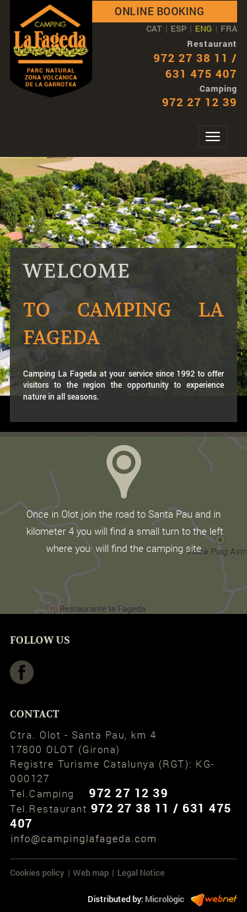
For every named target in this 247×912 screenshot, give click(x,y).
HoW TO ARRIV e (124, 609)
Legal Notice (141, 872)
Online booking (159, 11)
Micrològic (164, 899)
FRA (229, 28)
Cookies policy (37, 872)
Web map (91, 872)
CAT (154, 28)
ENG (203, 28)
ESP (178, 28)
